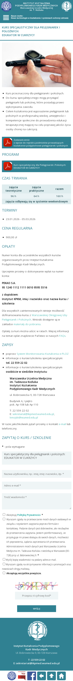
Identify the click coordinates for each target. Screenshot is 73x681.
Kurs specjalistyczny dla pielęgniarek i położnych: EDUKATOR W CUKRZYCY (36, 458)
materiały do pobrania (27, 324)
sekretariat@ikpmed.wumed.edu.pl (33, 414)
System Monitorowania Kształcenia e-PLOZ (43, 353)
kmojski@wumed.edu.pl (24, 417)
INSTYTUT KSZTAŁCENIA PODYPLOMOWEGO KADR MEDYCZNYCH (36, 7)
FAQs (62, 336)
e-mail (62, 424)
